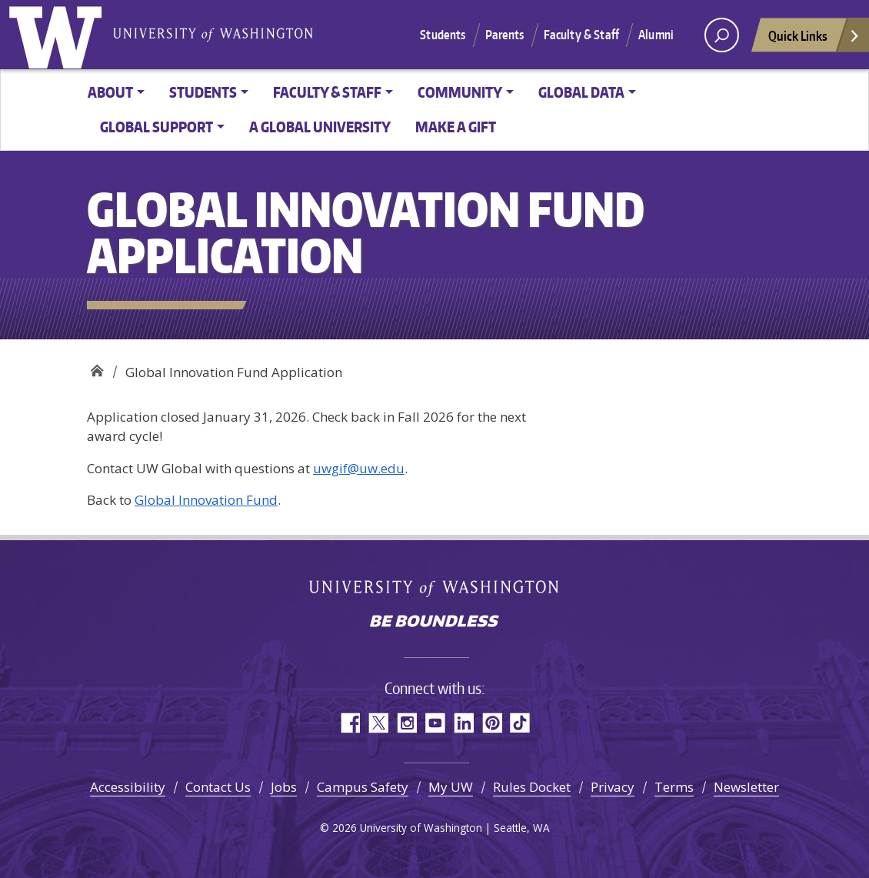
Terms (674, 787)
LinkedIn (463, 723)
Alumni (656, 34)
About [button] (110, 92)
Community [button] (460, 92)
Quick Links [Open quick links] (814, 39)
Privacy (612, 787)
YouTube (435, 723)
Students (442, 34)
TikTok (520, 723)
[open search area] (721, 35)
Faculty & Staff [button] (327, 92)
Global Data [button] (581, 92)
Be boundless (434, 622)
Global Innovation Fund (206, 500)
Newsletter (746, 787)
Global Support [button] (156, 126)
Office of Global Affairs (96, 367)
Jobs (284, 787)
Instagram (406, 723)
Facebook (349, 723)
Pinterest (491, 723)
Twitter (378, 723)
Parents (504, 34)
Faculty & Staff (581, 34)
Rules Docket (532, 787)
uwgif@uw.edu (359, 468)
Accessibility (127, 787)
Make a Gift (455, 126)
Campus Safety (362, 787)
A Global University (320, 126)
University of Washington (58, 34)
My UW (450, 787)
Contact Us (218, 787)
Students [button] (203, 92)
